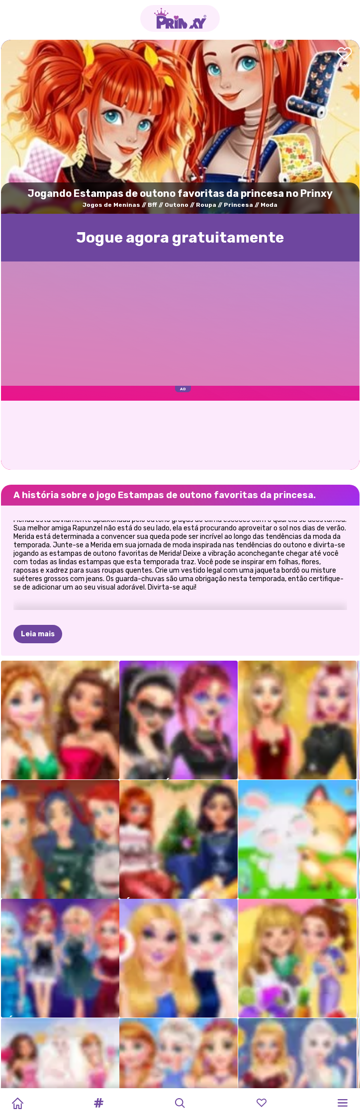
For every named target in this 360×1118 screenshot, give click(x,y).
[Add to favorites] (344, 58)
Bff (152, 204)
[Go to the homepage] (180, 18)
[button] (99, 1103)
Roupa (206, 204)
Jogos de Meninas (111, 204)
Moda (269, 204)
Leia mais (38, 634)
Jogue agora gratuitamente (180, 238)
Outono (176, 204)
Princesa (238, 204)
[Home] (17, 1103)
